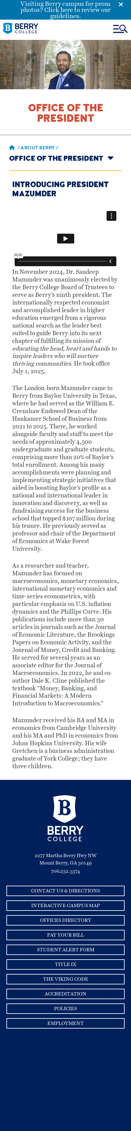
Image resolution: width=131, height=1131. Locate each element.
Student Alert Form (65, 949)
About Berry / (39, 148)
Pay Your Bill (65, 935)
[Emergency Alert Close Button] (124, 4)
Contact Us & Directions (65, 890)
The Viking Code (65, 979)
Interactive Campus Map (65, 905)
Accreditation (65, 993)
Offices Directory (65, 920)
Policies (65, 1008)
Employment (65, 1023)
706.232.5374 (65, 871)
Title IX (65, 964)
